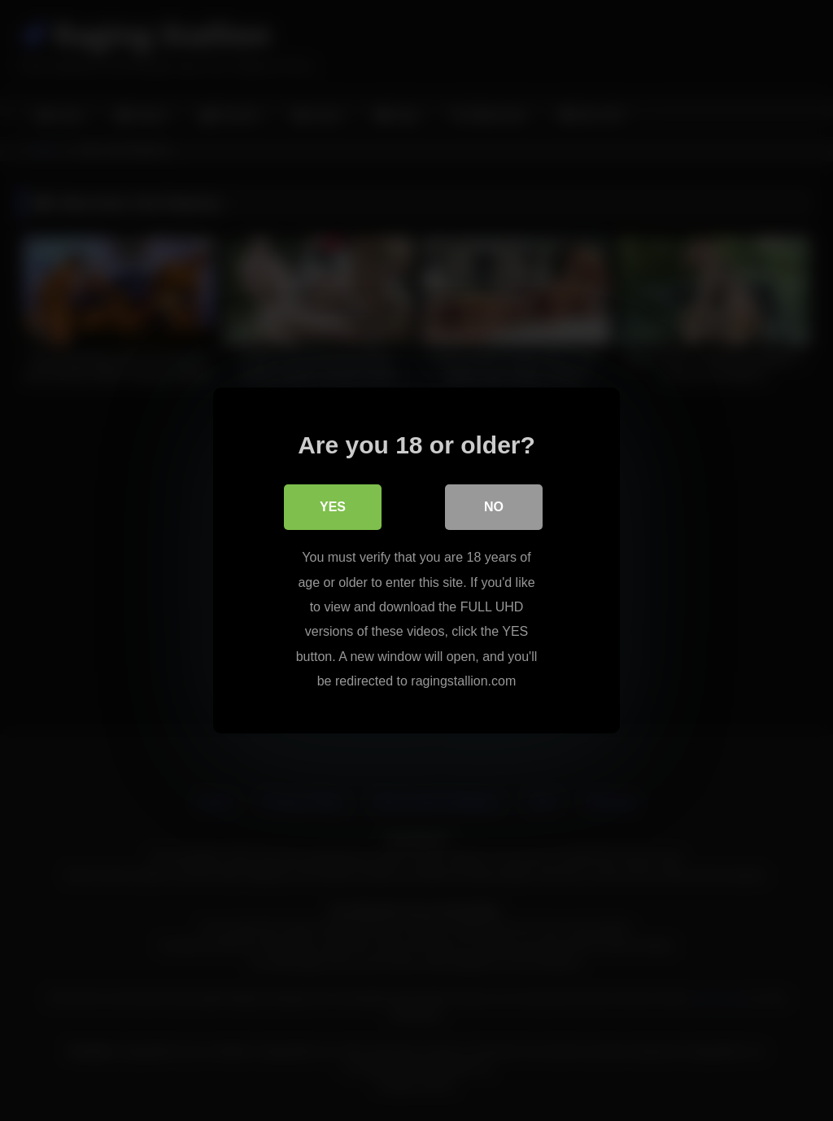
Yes (333, 507)
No (494, 507)
